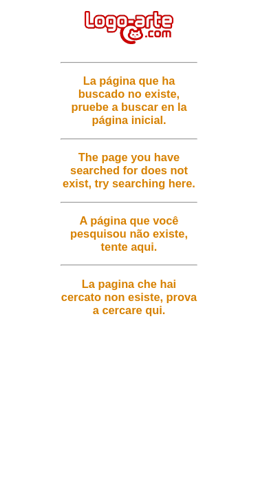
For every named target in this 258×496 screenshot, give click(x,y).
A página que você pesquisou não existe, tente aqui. (129, 233)
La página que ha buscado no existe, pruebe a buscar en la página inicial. (128, 100)
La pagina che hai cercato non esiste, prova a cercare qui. (129, 297)
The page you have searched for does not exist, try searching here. (129, 170)
